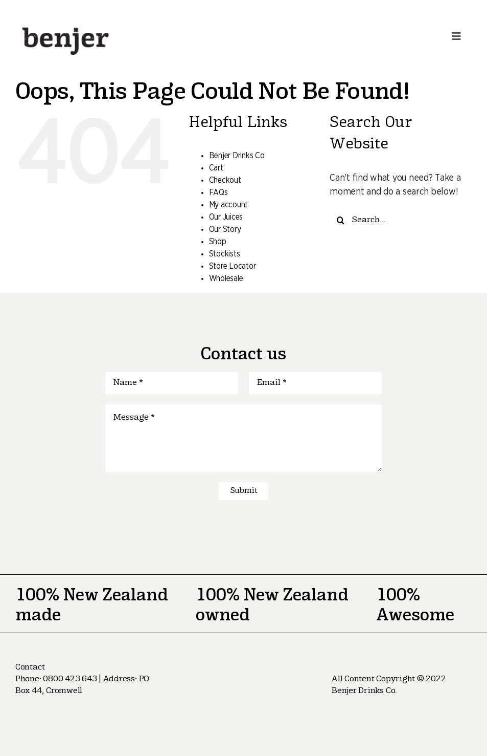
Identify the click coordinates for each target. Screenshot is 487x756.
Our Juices (226, 217)
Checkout (225, 180)
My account (228, 205)
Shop (217, 241)
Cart (216, 168)
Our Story (225, 229)
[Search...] (401, 220)
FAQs (218, 192)
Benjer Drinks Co (237, 156)
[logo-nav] (65, 25)
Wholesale (226, 278)
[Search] (341, 220)
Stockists (224, 254)
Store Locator (232, 266)
